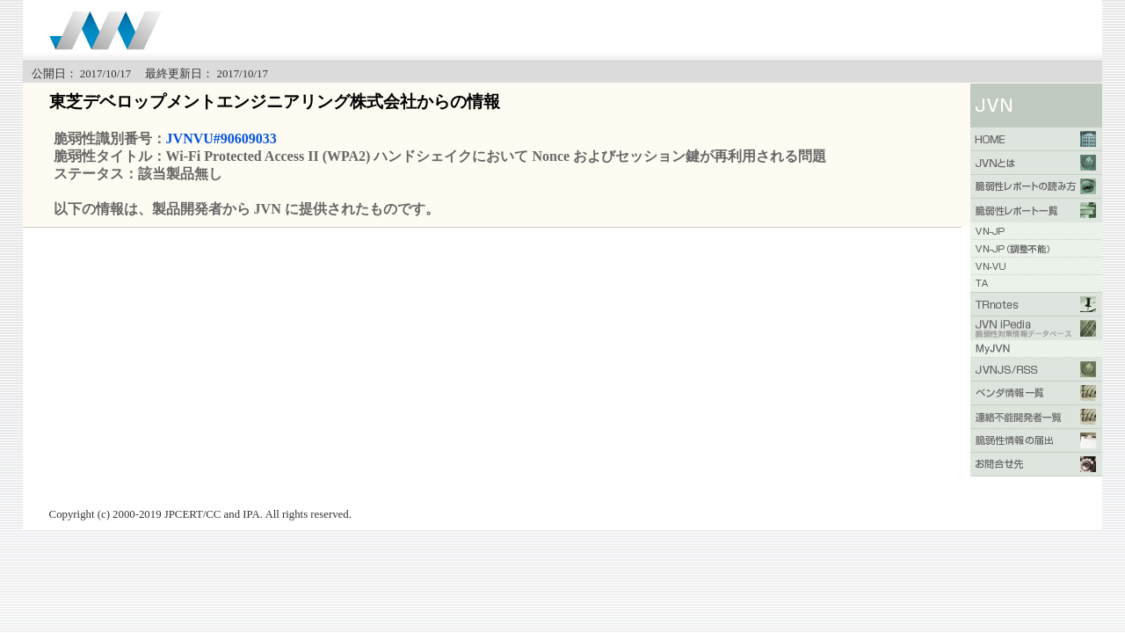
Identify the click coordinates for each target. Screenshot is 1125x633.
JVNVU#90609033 (221, 138)
